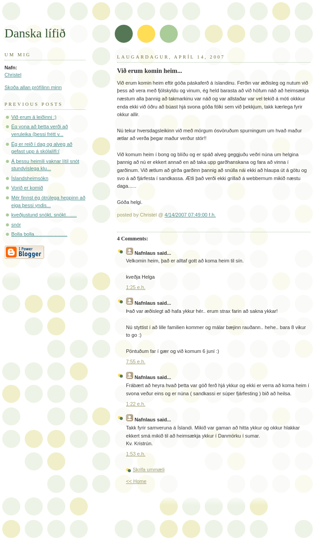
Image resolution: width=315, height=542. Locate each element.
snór (16, 224)
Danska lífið (35, 33)
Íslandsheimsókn (29, 178)
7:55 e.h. (135, 361)
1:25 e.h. (135, 287)
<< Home (136, 481)
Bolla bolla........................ (39, 234)
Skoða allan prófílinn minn (33, 87)
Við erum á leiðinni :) (34, 117)
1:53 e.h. (135, 453)
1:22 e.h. (135, 403)
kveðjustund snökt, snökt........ (44, 214)
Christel (12, 74)
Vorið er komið (27, 187)
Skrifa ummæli (149, 469)
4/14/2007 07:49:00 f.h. (190, 214)
